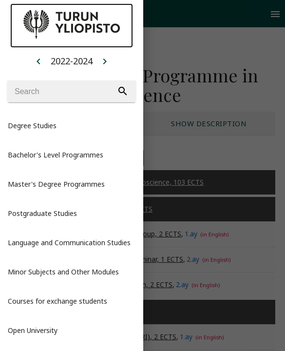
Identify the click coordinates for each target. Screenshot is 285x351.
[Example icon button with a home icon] (38, 61)
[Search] (71, 91)
